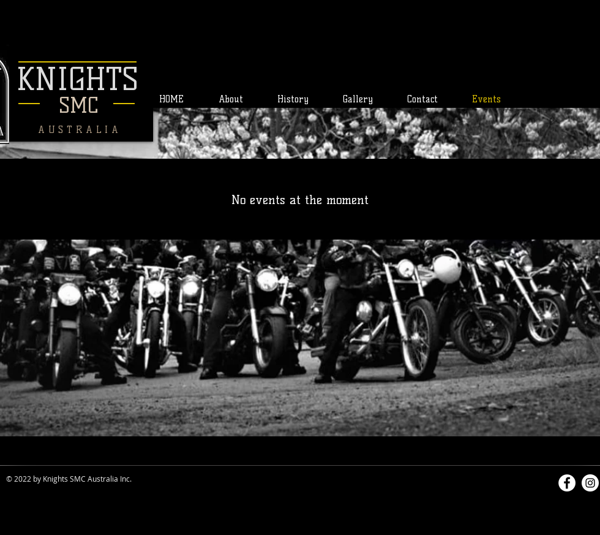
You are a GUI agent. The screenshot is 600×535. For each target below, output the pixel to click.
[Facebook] (567, 482)
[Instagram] (590, 482)
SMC (79, 105)
